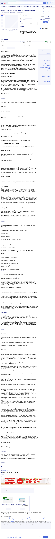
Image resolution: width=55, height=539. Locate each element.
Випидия (17, 8)
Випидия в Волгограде (4, 519)
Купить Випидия (3, 517)
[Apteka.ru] (4, 3)
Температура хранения (45, 76)
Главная (2, 8)
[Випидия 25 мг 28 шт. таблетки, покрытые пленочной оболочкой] (33, 23)
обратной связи (24, 491)
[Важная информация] (53, 17)
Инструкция (14, 36)
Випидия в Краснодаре (18, 517)
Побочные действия (46, 65)
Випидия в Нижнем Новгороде (45, 517)
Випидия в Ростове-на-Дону (5, 518)
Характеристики (5, 36)
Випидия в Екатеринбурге (17, 518)
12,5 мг (24, 45)
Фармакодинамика (46, 74)
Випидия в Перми (37, 518)
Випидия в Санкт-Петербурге (10, 517)
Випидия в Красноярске (30, 518)
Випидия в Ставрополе (22, 519)
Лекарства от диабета (12, 8)
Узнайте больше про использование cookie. (14, 537)
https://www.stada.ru (5, 470)
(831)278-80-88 (4, 476)
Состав (49, 55)
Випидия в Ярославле (36, 519)
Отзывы (20, 36)
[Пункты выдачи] (53, 19)
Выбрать (8, 509)
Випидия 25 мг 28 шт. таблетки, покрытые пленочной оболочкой (22, 504)
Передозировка (47, 84)
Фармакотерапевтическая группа (45, 68)
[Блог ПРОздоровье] (53, 12)
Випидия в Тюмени (24, 518)
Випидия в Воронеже (32, 517)
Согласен (45, 536)
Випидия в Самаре (16, 519)
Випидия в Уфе (11, 518)
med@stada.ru (4, 474)
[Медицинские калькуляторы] (53, 14)
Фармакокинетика (46, 81)
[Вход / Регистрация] (53, 7)
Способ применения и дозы (45, 50)
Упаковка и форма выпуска (45, 63)
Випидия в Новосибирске (25, 517)
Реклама (50, 478)
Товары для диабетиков (6, 8)
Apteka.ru (12, 521)
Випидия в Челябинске (29, 519)
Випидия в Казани (10, 519)
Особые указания (47, 60)
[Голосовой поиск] (41, 3)
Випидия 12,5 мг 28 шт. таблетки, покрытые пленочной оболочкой (8, 504)
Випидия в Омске (38, 517)
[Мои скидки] (53, 9)
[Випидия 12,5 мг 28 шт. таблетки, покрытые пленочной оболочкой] (24, 23)
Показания (48, 53)
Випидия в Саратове (43, 518)
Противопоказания (46, 58)
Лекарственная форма (46, 79)
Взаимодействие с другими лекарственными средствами (45, 71)
